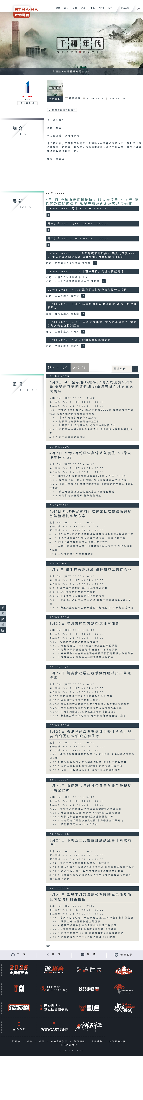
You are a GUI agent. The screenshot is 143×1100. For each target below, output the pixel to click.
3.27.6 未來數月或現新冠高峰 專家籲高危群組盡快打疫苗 (87, 715)
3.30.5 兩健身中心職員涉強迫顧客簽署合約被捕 (81, 657)
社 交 (56, 954)
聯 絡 (91, 954)
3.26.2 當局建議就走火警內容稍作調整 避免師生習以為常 (88, 762)
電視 (57, 9)
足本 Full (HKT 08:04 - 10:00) (72, 398)
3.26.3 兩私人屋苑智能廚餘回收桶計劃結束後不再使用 (86, 766)
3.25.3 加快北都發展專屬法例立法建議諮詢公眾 (81, 816)
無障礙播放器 (118, 1041)
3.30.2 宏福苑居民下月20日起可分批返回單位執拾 (83, 645)
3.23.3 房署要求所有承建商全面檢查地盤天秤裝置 (83, 925)
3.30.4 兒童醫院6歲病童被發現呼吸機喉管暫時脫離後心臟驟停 (91, 653)
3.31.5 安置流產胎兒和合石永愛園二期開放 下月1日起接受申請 (91, 607)
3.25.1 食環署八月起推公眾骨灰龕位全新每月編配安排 (85, 809)
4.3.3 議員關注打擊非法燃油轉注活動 (74, 421)
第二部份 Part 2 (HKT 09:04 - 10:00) (77, 406)
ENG (123, 8)
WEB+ (83, 9)
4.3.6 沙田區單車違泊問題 (67, 437)
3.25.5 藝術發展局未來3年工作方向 (73, 824)
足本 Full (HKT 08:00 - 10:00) (72, 464)
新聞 (73, 9)
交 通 (21, 954)
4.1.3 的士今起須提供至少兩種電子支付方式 (78, 542)
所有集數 (55, 99)
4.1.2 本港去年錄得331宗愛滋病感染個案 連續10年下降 (87, 538)
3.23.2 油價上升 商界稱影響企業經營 (74, 921)
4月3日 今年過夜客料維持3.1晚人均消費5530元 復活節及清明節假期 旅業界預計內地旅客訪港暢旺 (92, 202)
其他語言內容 (70, 1045)
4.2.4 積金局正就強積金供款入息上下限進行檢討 (82, 491)
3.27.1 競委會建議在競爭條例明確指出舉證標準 (81, 696)
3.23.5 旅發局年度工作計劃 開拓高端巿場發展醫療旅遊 (86, 933)
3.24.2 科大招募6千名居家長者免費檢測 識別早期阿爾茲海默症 (92, 867)
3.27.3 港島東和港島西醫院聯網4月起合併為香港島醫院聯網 (89, 704)
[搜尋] (139, 7)
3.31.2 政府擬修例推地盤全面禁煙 (72, 592)
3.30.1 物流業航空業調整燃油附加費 (73, 642)
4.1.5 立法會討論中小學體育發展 (71, 554)
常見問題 (80, 1041)
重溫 (91, 9)
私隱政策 (98, 1041)
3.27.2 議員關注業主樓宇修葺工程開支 (75, 700)
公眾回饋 (126, 955)
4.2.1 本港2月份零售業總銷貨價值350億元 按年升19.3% (87, 476)
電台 (65, 9)
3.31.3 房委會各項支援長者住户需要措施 (76, 596)
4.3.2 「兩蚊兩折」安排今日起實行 (73, 417)
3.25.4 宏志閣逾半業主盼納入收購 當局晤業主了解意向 (86, 820)
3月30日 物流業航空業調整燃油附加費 (84, 624)
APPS (101, 9)
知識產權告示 (60, 1041)
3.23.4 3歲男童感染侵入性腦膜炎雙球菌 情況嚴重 (83, 929)
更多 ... (49, 945)
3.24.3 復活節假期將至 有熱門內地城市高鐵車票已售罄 (86, 871)
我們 (109, 9)
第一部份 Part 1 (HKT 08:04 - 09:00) (77, 402)
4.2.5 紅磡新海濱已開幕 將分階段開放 (75, 495)
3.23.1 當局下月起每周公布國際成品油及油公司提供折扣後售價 (91, 917)
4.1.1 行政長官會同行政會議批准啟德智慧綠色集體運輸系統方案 (91, 534)
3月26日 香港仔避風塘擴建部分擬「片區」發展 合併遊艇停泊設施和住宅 (90, 734)
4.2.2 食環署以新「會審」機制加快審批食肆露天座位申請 (88, 480)
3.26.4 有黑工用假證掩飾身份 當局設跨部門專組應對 (85, 770)
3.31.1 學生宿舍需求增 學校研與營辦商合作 (78, 588)
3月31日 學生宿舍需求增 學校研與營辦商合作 (90, 570)
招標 (42, 1041)
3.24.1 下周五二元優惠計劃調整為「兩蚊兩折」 (81, 863)
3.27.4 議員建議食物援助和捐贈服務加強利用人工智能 (85, 708)
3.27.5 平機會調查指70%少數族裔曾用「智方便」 (83, 712)
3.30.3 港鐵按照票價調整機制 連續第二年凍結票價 (83, 649)
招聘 (30, 1041)
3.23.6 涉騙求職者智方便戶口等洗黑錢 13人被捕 (82, 937)
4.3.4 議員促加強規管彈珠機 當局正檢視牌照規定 (82, 425)
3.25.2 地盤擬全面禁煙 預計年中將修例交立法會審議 (85, 813)
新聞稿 (17, 1041)
